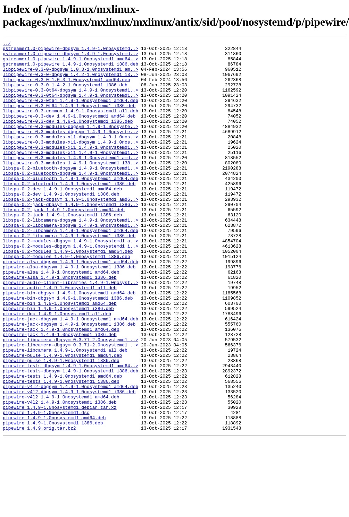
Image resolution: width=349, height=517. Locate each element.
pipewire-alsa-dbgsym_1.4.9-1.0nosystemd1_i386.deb (69, 312)
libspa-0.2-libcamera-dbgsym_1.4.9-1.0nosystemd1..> (70, 256)
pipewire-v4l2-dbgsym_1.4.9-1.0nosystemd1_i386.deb (69, 462)
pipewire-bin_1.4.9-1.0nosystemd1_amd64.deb (60, 356)
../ (7, 44)
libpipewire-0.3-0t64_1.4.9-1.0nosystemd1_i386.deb (69, 119)
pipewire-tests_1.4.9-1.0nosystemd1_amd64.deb (62, 443)
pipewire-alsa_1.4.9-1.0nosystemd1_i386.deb (60, 325)
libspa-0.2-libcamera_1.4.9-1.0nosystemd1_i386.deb (69, 275)
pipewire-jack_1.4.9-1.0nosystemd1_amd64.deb (61, 387)
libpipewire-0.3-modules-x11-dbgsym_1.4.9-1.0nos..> (70, 156)
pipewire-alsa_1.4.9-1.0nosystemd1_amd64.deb (61, 319)
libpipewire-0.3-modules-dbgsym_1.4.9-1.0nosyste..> (70, 144)
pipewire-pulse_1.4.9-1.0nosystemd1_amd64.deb (62, 418)
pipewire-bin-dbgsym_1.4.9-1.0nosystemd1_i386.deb (68, 350)
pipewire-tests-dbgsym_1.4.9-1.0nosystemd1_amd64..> (70, 431)
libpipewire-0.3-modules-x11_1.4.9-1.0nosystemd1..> (70, 169)
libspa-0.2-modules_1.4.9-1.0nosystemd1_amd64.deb (68, 294)
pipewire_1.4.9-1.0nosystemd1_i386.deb (53, 500)
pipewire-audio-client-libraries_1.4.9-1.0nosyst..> (70, 331)
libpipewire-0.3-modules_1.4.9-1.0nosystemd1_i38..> (70, 187)
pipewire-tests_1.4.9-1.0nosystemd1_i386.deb (61, 450)
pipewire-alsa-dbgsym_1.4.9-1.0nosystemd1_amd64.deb (70, 306)
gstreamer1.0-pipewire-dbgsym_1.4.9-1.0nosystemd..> (70, 50)
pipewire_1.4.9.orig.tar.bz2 (39, 506)
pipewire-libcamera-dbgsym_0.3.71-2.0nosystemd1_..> (70, 400)
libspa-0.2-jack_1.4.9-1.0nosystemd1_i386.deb (62, 250)
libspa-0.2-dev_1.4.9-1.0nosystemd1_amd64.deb (62, 219)
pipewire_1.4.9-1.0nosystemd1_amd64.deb (54, 493)
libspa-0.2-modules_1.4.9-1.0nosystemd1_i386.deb (66, 300)
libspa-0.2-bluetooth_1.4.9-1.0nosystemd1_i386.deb (69, 212)
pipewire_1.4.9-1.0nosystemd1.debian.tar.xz (60, 481)
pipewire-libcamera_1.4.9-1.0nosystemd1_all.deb (65, 412)
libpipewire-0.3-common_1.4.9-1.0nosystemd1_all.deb (70, 125)
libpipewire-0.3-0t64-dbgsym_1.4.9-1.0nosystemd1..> (70, 100)
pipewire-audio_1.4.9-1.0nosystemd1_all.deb (60, 337)
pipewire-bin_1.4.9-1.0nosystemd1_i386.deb (58, 362)
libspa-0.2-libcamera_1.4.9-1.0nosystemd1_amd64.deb (70, 269)
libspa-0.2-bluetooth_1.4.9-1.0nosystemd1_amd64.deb (70, 206)
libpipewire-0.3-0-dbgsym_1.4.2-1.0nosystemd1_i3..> (70, 81)
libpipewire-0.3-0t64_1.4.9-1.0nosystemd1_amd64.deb (70, 113)
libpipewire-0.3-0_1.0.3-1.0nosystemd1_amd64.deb (66, 88)
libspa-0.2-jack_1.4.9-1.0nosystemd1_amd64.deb (64, 244)
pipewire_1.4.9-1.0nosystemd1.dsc (46, 487)
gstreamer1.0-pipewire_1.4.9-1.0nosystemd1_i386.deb (70, 69)
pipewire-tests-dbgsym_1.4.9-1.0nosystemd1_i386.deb (70, 437)
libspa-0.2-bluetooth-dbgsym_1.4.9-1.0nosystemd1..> (70, 194)
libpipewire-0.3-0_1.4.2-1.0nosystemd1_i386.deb (65, 94)
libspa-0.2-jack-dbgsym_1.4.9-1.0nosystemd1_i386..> (70, 237)
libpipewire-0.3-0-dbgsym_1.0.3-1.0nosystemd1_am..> (70, 75)
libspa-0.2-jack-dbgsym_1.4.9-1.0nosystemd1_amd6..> (70, 231)
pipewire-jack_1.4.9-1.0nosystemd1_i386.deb (60, 393)
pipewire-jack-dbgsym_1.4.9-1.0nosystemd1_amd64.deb (70, 375)
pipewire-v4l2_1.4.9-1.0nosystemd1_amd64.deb (61, 468)
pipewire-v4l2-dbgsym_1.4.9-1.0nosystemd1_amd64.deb (70, 456)
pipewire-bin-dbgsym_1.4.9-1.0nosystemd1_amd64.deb (69, 344)
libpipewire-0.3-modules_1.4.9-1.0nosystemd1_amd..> (70, 181)
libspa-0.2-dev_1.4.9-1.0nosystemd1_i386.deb (61, 225)
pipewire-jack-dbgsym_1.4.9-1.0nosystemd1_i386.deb (69, 381)
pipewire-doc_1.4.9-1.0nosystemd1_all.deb (57, 368)
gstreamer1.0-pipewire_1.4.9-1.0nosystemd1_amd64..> (70, 63)
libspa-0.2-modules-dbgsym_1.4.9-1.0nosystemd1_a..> (70, 281)
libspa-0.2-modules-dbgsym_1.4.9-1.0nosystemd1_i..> (70, 287)
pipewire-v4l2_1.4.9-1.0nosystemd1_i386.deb (60, 475)
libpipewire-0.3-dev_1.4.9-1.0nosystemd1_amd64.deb (69, 131)
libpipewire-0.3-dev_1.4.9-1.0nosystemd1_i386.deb (68, 138)
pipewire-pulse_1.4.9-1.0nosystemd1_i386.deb (61, 425)
